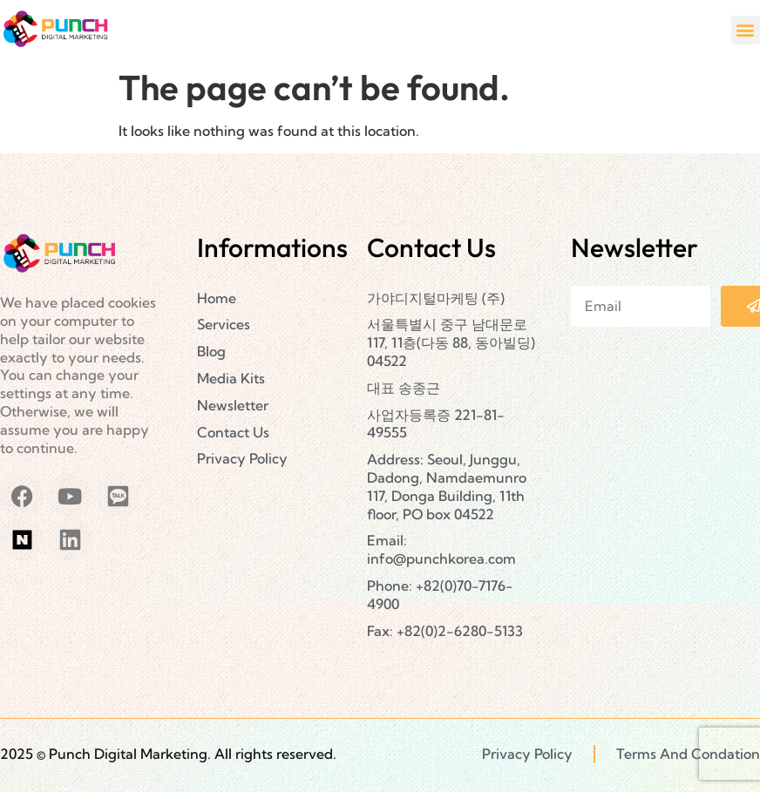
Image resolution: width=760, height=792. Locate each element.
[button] (745, 30)
